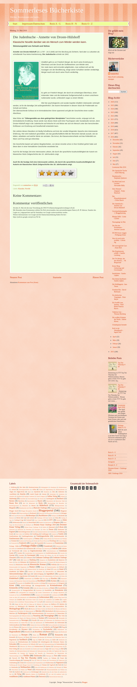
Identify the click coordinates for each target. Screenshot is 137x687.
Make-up (31, 604)
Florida (35, 541)
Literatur (41, 599)
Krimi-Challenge (26, 585)
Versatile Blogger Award (24, 665)
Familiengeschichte (42, 536)
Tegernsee (31, 653)
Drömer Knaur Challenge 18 (32, 527)
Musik (26, 609)
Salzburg (47, 639)
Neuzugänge (49, 615)
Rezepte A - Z (112, 465)
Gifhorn (49, 555)
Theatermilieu (50, 653)
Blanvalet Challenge (40, 508)
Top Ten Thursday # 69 (121, 365)
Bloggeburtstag (54, 508)
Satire (54, 640)
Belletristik (32, 503)
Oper (31, 622)
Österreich (42, 676)
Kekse (63, 576)
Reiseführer (38, 632)
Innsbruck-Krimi (31, 569)
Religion (56, 632)
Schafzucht (62, 639)
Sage (34, 639)
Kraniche (20, 583)
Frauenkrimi (49, 543)
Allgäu (11, 492)
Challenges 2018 (41, 518)
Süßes (50, 651)
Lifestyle (11, 599)
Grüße (18, 560)
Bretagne (64, 513)
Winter (29, 669)
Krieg (43, 583)
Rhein (34, 635)
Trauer (62, 658)
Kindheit (36, 578)
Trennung (26, 660)
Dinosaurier (48, 522)
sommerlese (115, 74)
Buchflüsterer (43, 515)
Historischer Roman (38, 564)
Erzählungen (45, 534)
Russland (42, 637)
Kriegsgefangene (51, 583)
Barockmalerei (31, 501)
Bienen (33, 505)
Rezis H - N (71, 23)
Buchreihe (62, 515)
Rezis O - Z (87, 23)
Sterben (35, 648)
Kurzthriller (48, 590)
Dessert (24, 522)
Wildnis (23, 669)
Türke (38, 660)
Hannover (61, 560)
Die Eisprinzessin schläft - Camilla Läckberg (118, 253)
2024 (112, 109)
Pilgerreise (24, 627)
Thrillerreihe (38, 656)
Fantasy (37, 538)
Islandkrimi (12, 571)
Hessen (51, 562)
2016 (112, 137)
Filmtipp (64, 538)
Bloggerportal (46, 510)
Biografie (12, 508)
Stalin (21, 648)
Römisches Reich (60, 637)
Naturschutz (60, 613)
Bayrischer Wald (60, 501)
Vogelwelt (52, 665)
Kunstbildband (62, 588)
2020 (112, 123)
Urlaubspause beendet (119, 325)
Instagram (111, 462)
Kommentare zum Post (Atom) (28, 282)
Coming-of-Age (18, 520)
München (12, 613)
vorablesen (13, 676)
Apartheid (19, 496)
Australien (23, 498)
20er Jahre (22, 487)
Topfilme (45, 658)
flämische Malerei (30, 674)
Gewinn (12, 555)
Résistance (50, 637)
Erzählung (35, 534)
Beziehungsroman (14, 505)
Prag (63, 627)
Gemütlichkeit (28, 553)
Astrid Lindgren (40, 496)
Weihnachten (25, 667)
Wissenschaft (40, 669)
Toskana (53, 658)
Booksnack (33, 513)
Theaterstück (60, 653)
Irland (49, 569)
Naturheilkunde (51, 613)
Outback (32, 625)
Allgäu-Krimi (20, 492)
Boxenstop (49, 513)
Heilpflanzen (33, 562)
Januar (115, 347)
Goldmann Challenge (42, 557)
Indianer (11, 569)
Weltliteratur (43, 667)
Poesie (31, 627)
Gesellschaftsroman (51, 553)
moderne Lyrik (60, 674)
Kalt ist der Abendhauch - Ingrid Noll (117, 330)
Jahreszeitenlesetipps (16, 574)
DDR (45, 520)
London (57, 599)
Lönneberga (57, 602)
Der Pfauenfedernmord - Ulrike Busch (119, 198)
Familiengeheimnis (27, 536)
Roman (43, 634)
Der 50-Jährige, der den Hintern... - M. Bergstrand (119, 260)
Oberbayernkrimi (13, 622)
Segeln (40, 644)
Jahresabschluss (49, 571)
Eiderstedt (12, 529)
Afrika (34, 489)
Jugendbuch (50, 574)
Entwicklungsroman (24, 532)
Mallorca (53, 604)
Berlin (41, 503)
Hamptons (42, 560)
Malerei (46, 604)
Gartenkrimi (29, 548)
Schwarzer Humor (58, 642)
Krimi (11, 585)
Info (23, 569)
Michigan (11, 606)
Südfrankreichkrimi (22, 651)
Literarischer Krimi (30, 599)
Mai (114, 164)
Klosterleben (31, 581)
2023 (112, 112)
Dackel (58, 520)
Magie (16, 604)
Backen (11, 501)
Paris (44, 625)
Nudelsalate (49, 620)
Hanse (11, 562)
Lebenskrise (32, 592)
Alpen (29, 491)
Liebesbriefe (23, 597)
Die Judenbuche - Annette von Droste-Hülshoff (118, 206)
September (116, 150)
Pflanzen (16, 627)
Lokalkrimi (49, 599)
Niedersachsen (13, 618)
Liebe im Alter (13, 597)
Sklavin (30, 646)
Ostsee (24, 625)
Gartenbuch (20, 548)
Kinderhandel (28, 578)
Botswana (41, 513)
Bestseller (61, 503)
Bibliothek (25, 505)
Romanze (20, 637)
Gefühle (25, 551)
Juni (114, 161)
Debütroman (16, 522)
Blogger (63, 508)
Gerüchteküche (39, 553)
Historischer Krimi (21, 564)
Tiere (55, 656)
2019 (112, 126)
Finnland (13, 541)
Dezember (116, 140)
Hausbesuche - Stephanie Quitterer (119, 177)
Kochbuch (42, 581)
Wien (65, 667)
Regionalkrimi (15, 631)
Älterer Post (97, 277)
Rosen (27, 637)
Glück (21, 557)
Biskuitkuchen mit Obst (25, 508)
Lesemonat (25, 595)
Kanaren (40, 576)
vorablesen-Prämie (29, 676)
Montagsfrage (14, 608)
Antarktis (11, 496)
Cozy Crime (37, 520)
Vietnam (44, 665)
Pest (10, 627)
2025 (112, 105)
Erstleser (27, 534)
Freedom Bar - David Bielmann (119, 291)
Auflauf (63, 496)
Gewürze (42, 555)
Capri (25, 518)
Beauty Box (13, 503)
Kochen (53, 581)
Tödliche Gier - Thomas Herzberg (119, 313)
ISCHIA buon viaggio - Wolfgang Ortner (119, 234)
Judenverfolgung (38, 574)
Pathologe (62, 625)
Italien (22, 571)
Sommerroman (38, 646)
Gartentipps (39, 548)
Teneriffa (40, 653)
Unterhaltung (13, 663)
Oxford (39, 625)
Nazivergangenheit (14, 615)
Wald (59, 665)
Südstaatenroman (41, 651)
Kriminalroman (56, 585)
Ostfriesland (60, 622)
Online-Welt (24, 622)
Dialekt (41, 522)
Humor (32, 567)
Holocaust (62, 564)
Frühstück (58, 546)
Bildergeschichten (59, 505)
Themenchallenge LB (15, 655)
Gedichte (55, 548)
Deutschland (32, 522)
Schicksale (12, 642)
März (115, 340)
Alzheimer (61, 492)
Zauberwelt (26, 672)
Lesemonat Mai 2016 (119, 167)
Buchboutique (30, 515)
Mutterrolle (51, 609)
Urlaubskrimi (29, 662)
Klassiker (21, 189)
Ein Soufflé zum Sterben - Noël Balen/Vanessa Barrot (117, 305)
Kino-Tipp (45, 578)
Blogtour (14, 513)
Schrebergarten (45, 642)
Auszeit (42, 498)
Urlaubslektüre (39, 662)
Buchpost (53, 515)
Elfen (44, 529)
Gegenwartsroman (36, 551)
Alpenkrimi (37, 492)
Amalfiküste (13, 494)
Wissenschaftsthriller (52, 669)
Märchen (38, 611)
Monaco (48, 606)
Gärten (25, 560)
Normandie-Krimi (14, 620)
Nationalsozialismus (38, 613)
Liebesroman (44, 597)
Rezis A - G (55, 23)
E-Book (60, 527)
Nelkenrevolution (26, 615)
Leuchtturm (54, 595)
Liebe (62, 595)
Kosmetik (12, 583)
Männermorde (29, 611)
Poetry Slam (38, 627)
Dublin (44, 527)
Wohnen (62, 669)
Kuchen (46, 588)
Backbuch (60, 498)
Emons (51, 529)
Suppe (47, 649)
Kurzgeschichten (28, 590)
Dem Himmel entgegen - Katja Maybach (118, 191)
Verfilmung (12, 665)
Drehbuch (28, 525)
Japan (28, 574)
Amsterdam (53, 494)
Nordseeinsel (52, 618)
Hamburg (33, 560)
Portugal (55, 627)
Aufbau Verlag (52, 496)
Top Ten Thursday (28, 658)
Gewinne (21, 555)
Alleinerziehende (60, 489)
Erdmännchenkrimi (42, 531)
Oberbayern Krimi (60, 620)
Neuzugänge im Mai (119, 222)
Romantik (12, 637)
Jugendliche (61, 574)
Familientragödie (27, 538)
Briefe (13, 515)
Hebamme (23, 562)
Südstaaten (32, 651)
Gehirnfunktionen (51, 551)
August (115, 154)
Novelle (27, 189)
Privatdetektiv (13, 629)
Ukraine (44, 660)
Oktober (115, 147)
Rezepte (24, 635)
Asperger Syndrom (29, 496)
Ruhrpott (34, 637)
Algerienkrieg (49, 489)
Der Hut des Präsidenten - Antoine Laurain (118, 227)
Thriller (26, 655)
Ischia (55, 569)
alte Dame (54, 672)
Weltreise (51, 667)
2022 (112, 116)
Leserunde (46, 595)
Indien (18, 569)
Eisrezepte (37, 529)
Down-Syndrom (19, 525)
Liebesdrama (32, 597)
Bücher (18, 518)
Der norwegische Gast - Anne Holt (119, 247)
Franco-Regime (63, 541)
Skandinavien (13, 646)
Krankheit (28, 583)
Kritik (34, 588)
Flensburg (28, 541)
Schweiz (33, 644)
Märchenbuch (49, 611)
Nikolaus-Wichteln (31, 618)
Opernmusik (39, 622)
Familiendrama (13, 536)
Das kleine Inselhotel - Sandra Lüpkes (119, 280)
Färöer (65, 546)
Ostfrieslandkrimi (14, 625)
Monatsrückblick (59, 606)
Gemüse (19, 553)
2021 (112, 119)
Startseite (57, 277)
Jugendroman (24, 576)
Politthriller (47, 627)
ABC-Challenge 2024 (115, 473)
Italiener (30, 571)
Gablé (12, 548)
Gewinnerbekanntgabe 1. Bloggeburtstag (119, 212)
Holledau (54, 564)
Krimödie (26, 588)
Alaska (41, 489)
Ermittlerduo (53, 531)
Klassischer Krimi (21, 581)
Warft (65, 665)
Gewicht (62, 553)
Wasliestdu (14, 667)
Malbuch (39, 604)
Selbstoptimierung (49, 644)
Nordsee (41, 618)
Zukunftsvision (45, 672)
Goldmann (29, 557)
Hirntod (11, 564)
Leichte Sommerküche (44, 592)
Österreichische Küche (55, 676)
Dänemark (52, 527)
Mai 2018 (23, 604)
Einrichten (29, 529)
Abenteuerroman (33, 487)
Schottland (34, 642)
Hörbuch (61, 567)
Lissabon (19, 599)
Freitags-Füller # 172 (122, 426)
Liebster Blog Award (59, 597)
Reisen (48, 632)
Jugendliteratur (13, 576)
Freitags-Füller (29, 545)
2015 (112, 352)
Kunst (52, 588)
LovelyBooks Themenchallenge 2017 (27, 602)
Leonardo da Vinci (14, 595)
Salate (40, 640)
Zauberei (17, 672)
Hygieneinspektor (51, 567)
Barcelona (21, 501)
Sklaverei (22, 646)
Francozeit (14, 543)
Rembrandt (64, 632)
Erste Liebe (19, 534)
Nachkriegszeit (23, 613)
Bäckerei (11, 518)
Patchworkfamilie (52, 625)
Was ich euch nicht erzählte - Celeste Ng (118, 240)
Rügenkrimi (12, 640)
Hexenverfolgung (60, 562)
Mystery (58, 609)
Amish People (34, 494)
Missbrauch (21, 606)
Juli (114, 157)
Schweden (12, 644)
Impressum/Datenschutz (33, 23)
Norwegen (24, 620)
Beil (24, 503)
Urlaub (21, 663)
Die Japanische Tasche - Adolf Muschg (119, 172)
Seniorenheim (60, 644)
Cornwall (29, 520)
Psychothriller (47, 629)
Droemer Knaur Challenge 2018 (45, 525)
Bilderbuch (43, 505)
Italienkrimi (39, 571)
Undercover (62, 660)
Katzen (57, 576)
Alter (53, 492)
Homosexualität (13, 567)
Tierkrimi (64, 656)
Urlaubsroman (49, 663)
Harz (16, 562)
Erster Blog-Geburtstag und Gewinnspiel (118, 268)
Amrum (44, 494)
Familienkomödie (59, 536)
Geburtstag (47, 548)
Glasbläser (62, 555)
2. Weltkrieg (13, 487)
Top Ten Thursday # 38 (121, 387)
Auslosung (12, 498)
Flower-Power (43, 541)
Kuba (40, 588)
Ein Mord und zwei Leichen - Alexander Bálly (118, 183)
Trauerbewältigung (14, 660)
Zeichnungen (35, 672)
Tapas (63, 651)
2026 (112, 102)
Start (15, 23)
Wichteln (58, 667)
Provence (24, 629)
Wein (36, 667)
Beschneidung (51, 503)
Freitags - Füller (14, 546)
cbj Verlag (17, 674)
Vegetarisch (60, 663)
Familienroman (14, 538)
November (116, 143)
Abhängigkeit (44, 487)
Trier (33, 660)
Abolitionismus (63, 487)
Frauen (32, 543)
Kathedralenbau (49, 576)
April (115, 337)
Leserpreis (38, 595)
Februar (115, 344)
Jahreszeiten (60, 571)
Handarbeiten (52, 560)
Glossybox (12, 557)
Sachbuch (23, 639)
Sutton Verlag (55, 648)
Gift (55, 555)
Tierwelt (14, 658)
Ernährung (61, 532)
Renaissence (15, 635)
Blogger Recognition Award (28, 511)
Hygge (42, 567)
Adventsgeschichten (24, 489)
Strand (41, 648)
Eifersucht (20, 529)
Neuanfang (36, 616)
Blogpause (64, 511)
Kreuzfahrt (36, 583)
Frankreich (22, 543)
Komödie (62, 581)
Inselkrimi (41, 569)
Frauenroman (59, 543)
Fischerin (21, 541)
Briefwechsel (20, 515)
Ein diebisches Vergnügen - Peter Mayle (119, 297)
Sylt (62, 649)
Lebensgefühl (22, 592)
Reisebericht (28, 632)
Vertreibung (36, 665)
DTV (51, 520)
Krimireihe (13, 588)
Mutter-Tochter (41, 609)
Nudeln (41, 620)
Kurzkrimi (39, 590)
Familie (60, 534)
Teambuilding (13, 653)
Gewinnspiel (31, 555)
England (12, 532)
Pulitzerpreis (61, 629)
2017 (112, 133)
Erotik (11, 534)
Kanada (32, 576)
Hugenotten (23, 567)
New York (61, 616)
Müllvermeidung (60, 611)
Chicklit (50, 518)
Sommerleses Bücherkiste (46, 10)
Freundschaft (48, 546)
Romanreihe (59, 635)
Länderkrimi (48, 602)
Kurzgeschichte (16, 590)
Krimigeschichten (40, 585)
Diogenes (57, 522)
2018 (112, 130)
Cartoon (31, 518)
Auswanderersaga (32, 498)
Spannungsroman (58, 646)
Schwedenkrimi (24, 644)
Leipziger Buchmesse (58, 592)
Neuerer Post (16, 277)
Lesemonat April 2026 (121, 406)
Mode (40, 606)
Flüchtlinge (52, 541)
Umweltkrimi (52, 660)
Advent (13, 489)
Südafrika (11, 651)
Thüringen (48, 655)
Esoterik (53, 534)
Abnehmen (53, 487)
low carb (51, 674)
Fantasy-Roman (47, 538)
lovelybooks (41, 674)
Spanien (48, 646)
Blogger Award (13, 511)
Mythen (21, 611)
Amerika (23, 494)
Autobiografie (50, 498)
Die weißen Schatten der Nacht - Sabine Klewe (119, 319)
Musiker (33, 609)
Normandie (62, 618)
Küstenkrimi (59, 590)
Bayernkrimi (49, 501)
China (56, 518)
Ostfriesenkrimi (49, 622)
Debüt (65, 520)
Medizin (61, 604)
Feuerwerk (57, 538)
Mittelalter (31, 606)
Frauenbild (40, 543)
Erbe (34, 531)
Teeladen (22, 653)
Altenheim (46, 491)
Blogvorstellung (23, 513)
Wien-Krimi (15, 669)
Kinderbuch (14, 578)
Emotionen (61, 529)
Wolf (10, 672)
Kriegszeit (62, 583)
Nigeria (22, 618)
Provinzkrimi (36, 629)
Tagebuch (56, 651)
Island (61, 569)
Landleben (12, 592)
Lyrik (41, 602)
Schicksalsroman (23, 642)
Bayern (40, 501)
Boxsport (56, 513)
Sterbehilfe (28, 648)
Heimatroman (43, 562)
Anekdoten (61, 494)
